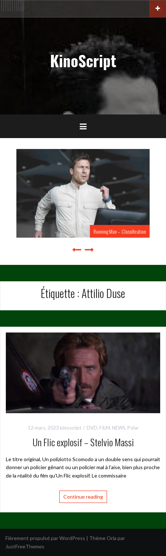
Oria (111, 538)
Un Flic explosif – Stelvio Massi (83, 442)
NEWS (118, 428)
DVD (92, 428)
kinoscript (70, 428)
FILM (104, 428)
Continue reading (83, 496)
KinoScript (83, 60)
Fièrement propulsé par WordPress (45, 538)
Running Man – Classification (120, 231)
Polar (133, 428)
